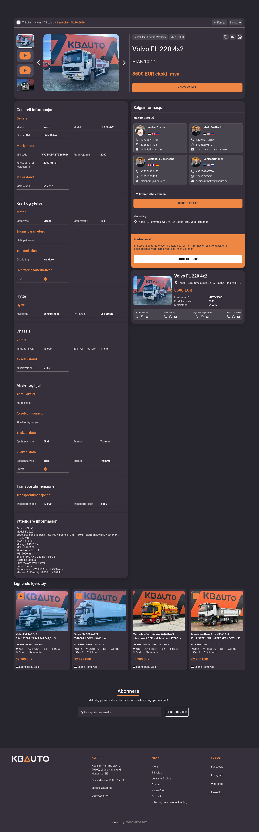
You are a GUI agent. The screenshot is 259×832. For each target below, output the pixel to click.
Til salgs (49, 22)
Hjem (38, 22)
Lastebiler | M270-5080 (71, 22)
